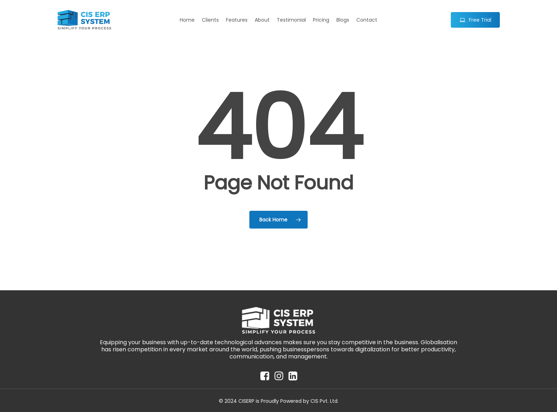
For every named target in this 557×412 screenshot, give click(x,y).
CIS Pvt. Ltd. (324, 401)
